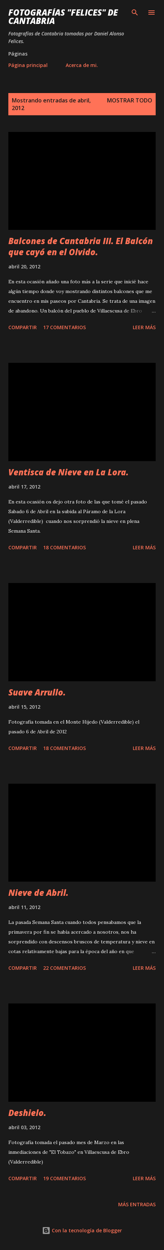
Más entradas (137, 1204)
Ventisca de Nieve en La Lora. (68, 472)
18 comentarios (64, 547)
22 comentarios (64, 968)
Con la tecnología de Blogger (82, 1230)
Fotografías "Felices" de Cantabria (63, 16)
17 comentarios (64, 327)
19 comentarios (64, 1178)
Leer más (144, 327)
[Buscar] (135, 12)
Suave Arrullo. (37, 692)
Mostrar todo (129, 100)
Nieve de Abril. (38, 892)
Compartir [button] (22, 327)
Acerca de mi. (82, 65)
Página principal (28, 65)
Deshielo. (27, 1112)
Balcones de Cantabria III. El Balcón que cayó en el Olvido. (80, 246)
